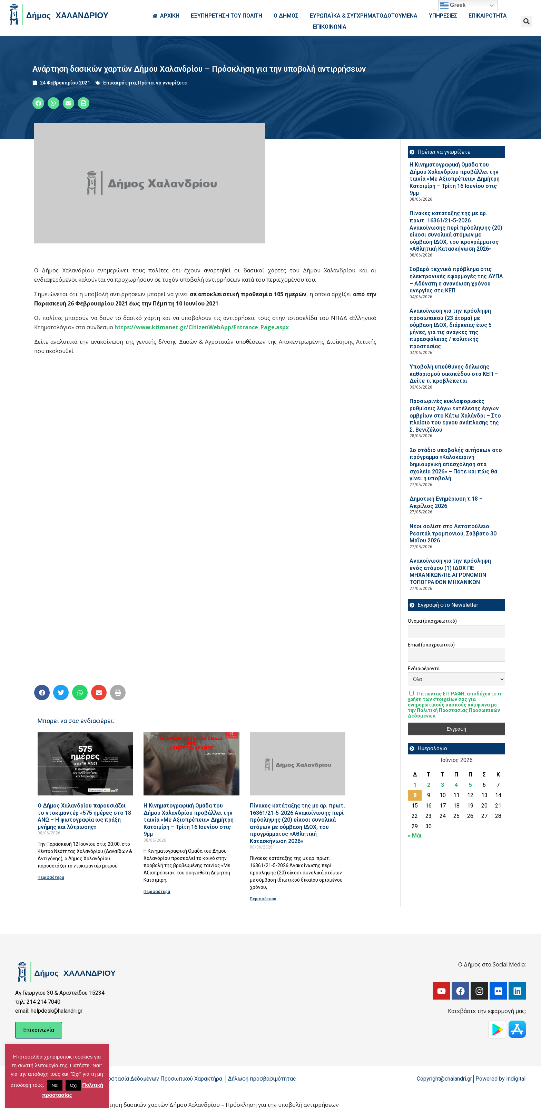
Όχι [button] (73, 1085)
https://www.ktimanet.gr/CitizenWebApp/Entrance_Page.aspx (202, 327)
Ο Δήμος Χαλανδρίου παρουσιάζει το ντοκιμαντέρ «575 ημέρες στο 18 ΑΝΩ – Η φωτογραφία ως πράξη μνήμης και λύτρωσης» (84, 816)
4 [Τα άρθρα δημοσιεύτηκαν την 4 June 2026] (456, 785)
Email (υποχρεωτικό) (431, 645)
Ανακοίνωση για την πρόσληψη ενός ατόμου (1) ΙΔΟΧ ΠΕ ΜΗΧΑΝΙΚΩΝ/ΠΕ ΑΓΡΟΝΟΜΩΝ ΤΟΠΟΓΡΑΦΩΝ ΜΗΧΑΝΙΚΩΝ (450, 571)
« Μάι (415, 835)
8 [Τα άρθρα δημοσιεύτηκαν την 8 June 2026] (414, 795)
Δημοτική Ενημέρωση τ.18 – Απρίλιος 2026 (446, 502)
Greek (453, 5)
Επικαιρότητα (119, 83)
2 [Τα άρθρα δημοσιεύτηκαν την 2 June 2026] (428, 785)
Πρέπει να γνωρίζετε (162, 83)
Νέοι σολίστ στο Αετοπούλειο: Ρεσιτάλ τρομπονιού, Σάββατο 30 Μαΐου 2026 (453, 533)
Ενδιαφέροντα (424, 668)
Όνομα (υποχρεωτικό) (432, 621)
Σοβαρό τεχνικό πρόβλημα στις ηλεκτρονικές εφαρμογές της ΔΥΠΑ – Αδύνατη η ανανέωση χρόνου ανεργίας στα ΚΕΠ (456, 280)
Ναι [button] (54, 1085)
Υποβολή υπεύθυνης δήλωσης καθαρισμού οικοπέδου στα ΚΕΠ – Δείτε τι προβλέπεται (454, 373)
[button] (526, 21)
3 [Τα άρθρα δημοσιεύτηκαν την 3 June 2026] (442, 785)
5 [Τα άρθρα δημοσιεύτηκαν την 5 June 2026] (470, 785)
